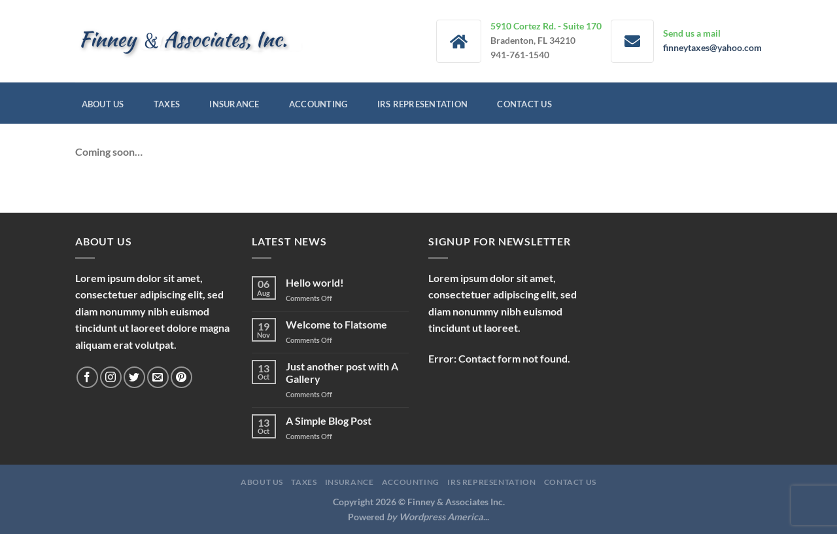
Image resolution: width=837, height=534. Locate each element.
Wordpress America (441, 516)
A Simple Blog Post (328, 420)
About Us (103, 104)
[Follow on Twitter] (134, 377)
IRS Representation (422, 104)
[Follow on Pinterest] (181, 377)
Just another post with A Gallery (342, 372)
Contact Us (524, 104)
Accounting (318, 104)
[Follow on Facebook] (87, 377)
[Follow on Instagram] (111, 377)
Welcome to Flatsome (336, 324)
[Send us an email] (158, 377)
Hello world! (315, 282)
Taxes (167, 104)
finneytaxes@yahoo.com (712, 48)
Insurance (234, 104)
